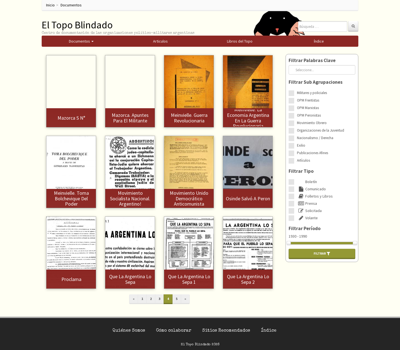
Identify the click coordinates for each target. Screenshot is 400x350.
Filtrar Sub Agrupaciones (315, 82)
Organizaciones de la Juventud (320, 130)
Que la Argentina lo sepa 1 (189, 279)
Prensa (307, 203)
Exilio (301, 145)
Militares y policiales (312, 92)
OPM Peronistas (309, 115)
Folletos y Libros (315, 196)
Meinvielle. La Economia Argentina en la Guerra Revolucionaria (248, 117)
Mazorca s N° (71, 118)
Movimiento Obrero (312, 122)
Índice (268, 331)
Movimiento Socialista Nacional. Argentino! (130, 198)
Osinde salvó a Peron (248, 198)
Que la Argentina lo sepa (130, 279)
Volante (307, 217)
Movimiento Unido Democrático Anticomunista (189, 198)
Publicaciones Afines (312, 153)
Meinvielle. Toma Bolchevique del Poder (71, 198)
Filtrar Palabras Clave (312, 60)
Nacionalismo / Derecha (315, 137)
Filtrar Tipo (301, 171)
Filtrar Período (305, 228)
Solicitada (309, 210)
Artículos (303, 160)
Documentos (71, 5)
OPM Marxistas (308, 107)
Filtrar (322, 253)
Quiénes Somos (128, 331)
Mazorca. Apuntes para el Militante (130, 118)
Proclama (71, 279)
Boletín (307, 181)
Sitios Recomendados (226, 331)
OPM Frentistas (308, 100)
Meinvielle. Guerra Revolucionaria (189, 118)
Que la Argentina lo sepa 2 (248, 279)
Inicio (50, 5)
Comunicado (311, 188)
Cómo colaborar (173, 331)
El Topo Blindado (77, 25)
